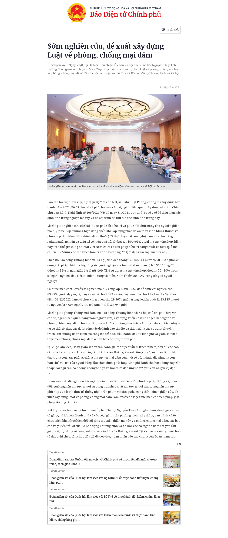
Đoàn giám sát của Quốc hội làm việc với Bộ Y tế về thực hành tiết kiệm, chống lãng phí (104, 499)
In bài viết (170, 30)
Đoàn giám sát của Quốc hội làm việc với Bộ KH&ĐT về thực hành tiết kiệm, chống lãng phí (103, 480)
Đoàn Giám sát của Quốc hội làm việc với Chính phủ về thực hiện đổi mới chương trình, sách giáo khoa (103, 461)
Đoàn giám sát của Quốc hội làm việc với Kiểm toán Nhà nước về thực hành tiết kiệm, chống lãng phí (102, 517)
